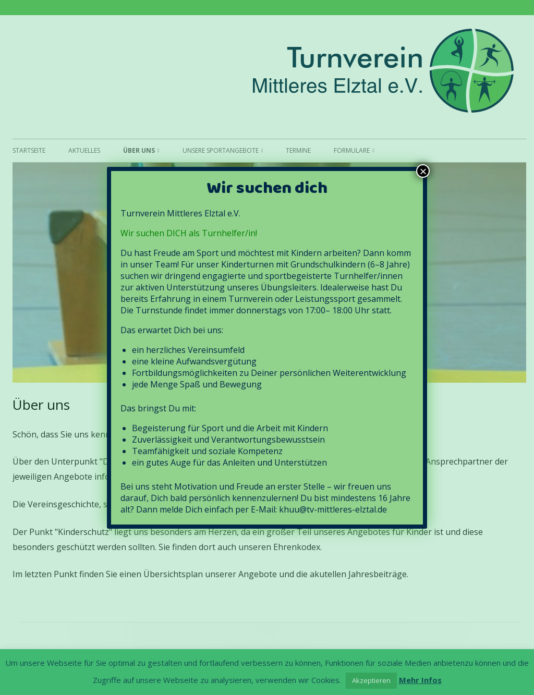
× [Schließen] (423, 171)
